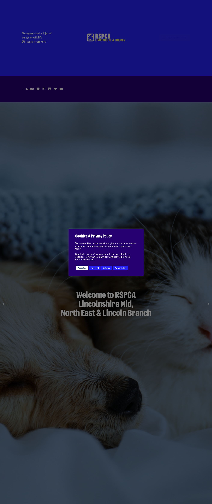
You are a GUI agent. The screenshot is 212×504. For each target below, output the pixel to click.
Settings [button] (106, 268)
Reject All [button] (95, 268)
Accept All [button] (82, 268)
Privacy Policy (120, 268)
